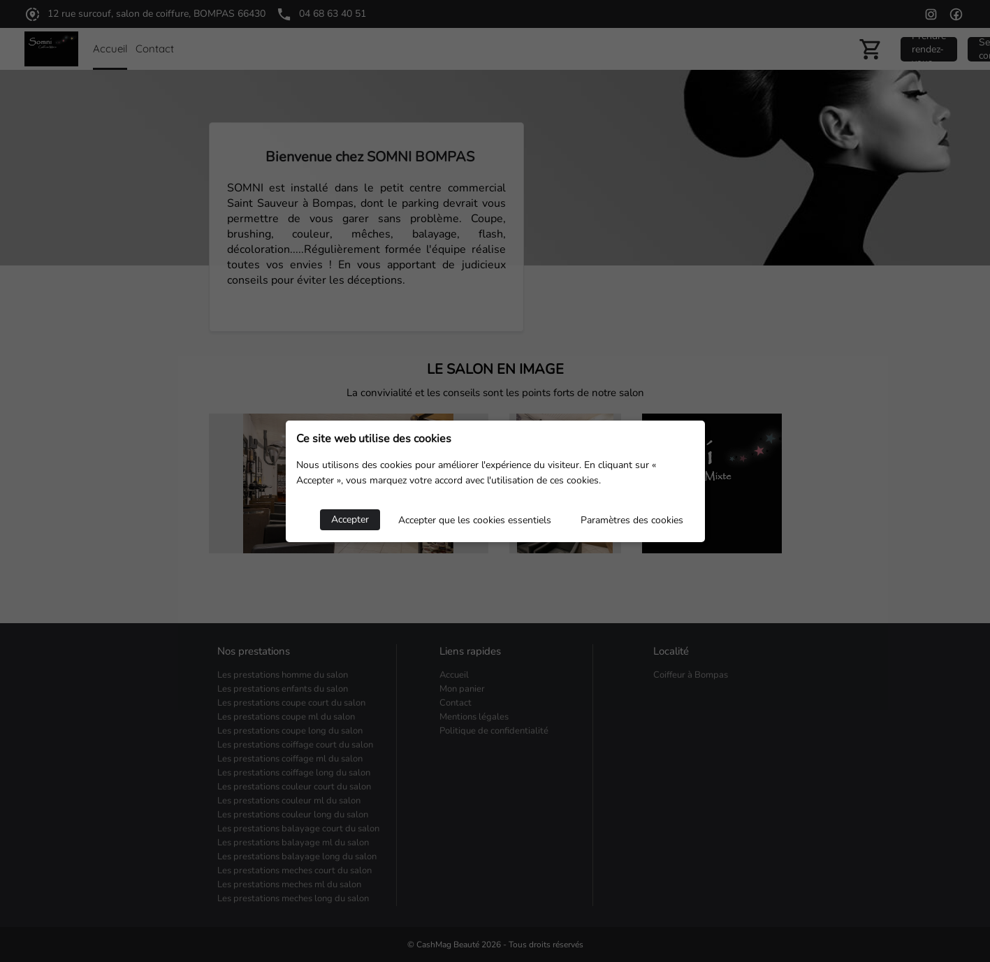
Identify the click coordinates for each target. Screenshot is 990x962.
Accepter (350, 519)
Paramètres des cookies (632, 520)
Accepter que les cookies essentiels (474, 520)
